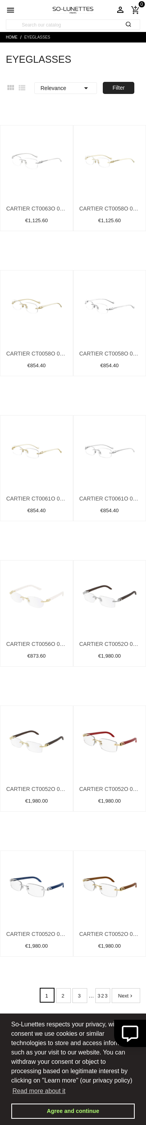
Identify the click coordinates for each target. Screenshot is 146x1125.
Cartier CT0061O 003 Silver (109, 498)
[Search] (73, 25)
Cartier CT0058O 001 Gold (109, 208)
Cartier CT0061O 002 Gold (36, 498)
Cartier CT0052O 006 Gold (109, 789)
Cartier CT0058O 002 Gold (36, 353)
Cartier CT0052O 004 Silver (109, 644)
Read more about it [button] (38, 1091)
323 (103, 996)
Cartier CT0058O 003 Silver (109, 353)
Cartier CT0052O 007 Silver (36, 934)
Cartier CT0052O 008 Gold (109, 934)
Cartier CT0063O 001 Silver (36, 208)
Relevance (65, 88)
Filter (119, 88)
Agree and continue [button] (73, 1111)
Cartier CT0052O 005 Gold (36, 789)
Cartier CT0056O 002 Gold (36, 644)
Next (126, 996)
